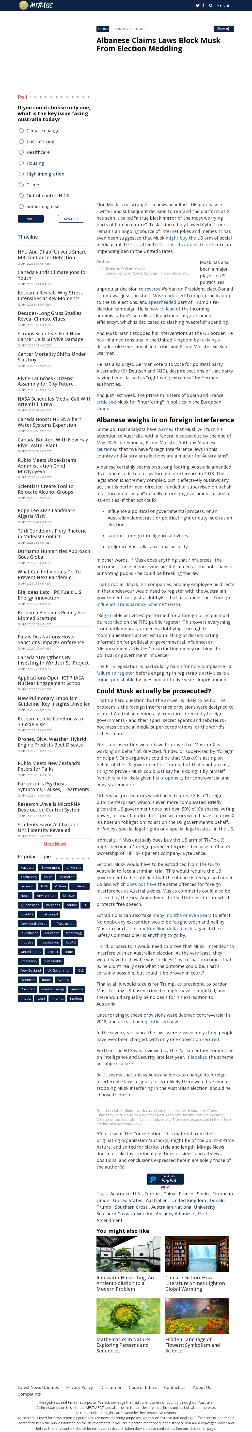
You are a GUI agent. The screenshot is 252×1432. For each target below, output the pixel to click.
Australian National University (183, 1207)
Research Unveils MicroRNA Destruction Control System (49, 807)
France (186, 1194)
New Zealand (31, 970)
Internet (57, 998)
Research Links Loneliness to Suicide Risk (50, 722)
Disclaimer (118, 1387)
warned (165, 429)
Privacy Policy (85, 1387)
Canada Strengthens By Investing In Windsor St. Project (53, 660)
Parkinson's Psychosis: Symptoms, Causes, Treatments (53, 787)
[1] (195, 1417)
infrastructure (64, 923)
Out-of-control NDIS (48, 195)
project (53, 951)
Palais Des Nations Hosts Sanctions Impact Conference (51, 640)
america (77, 989)
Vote (30, 218)
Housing (35, 163)
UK (86, 905)
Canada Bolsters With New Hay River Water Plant (53, 443)
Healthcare (38, 152)
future (46, 979)
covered (104, 897)
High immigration (45, 174)
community (29, 877)
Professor (80, 886)
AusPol (71, 942)
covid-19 (27, 914)
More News (55, 843)
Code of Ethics (152, 1387)
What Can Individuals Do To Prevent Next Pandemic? (49, 575)
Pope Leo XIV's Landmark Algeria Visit (46, 513)
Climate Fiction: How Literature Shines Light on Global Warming (195, 1283)
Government (50, 867)
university (73, 867)
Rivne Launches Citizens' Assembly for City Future (46, 381)
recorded (112, 622)
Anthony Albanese (175, 1214)
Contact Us (186, 1387)
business (53, 905)
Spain (203, 1194)
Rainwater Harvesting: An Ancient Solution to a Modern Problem (125, 1283)
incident (76, 998)
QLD (81, 970)
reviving (208, 340)
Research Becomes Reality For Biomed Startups (51, 615)
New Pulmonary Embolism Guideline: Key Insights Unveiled (54, 701)
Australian (157, 1200)
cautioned (107, 449)
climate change (53, 989)
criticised (106, 402)
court (41, 998)
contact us (166, 1428)
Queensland (30, 905)
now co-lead (162, 309)
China (169, 1194)
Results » (71, 218)
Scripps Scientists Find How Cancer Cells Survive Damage (50, 336)
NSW (44, 886)
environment (46, 895)
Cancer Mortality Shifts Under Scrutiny (52, 357)
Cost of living (40, 141)
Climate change (43, 130)
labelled (199, 1057)
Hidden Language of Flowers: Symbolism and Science (192, 1345)
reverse (152, 289)
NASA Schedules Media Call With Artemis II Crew (55, 402)
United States (127, 1200)
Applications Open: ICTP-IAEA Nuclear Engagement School (51, 681)
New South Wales (34, 923)
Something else (43, 206)
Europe (152, 1194)
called (127, 218)
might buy (177, 238)
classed (131, 377)
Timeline (28, 236)
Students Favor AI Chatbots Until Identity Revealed (48, 827)
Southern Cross (131, 1207)
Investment (29, 933)
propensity (172, 778)
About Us (215, 1387)
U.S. (137, 1194)
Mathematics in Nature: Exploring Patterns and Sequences (123, 1345)
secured (210, 1039)
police (48, 877)
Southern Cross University (124, 1214)
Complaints (30, 1394)
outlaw (146, 473)
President (28, 989)
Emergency (29, 961)
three (212, 1033)
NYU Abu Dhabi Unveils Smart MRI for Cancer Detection (52, 255)
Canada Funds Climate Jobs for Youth (52, 275)
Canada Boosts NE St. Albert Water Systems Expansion (49, 422)
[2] (198, 1417)
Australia (119, 1194)
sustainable (53, 961)
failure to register (115, 673)
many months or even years (182, 915)
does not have (142, 884)
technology (74, 933)
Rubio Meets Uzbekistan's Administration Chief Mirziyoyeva (47, 466)
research (27, 886)
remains (105, 231)
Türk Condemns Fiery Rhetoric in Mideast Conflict (52, 534)
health (26, 895)
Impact (26, 998)
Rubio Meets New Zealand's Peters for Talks (49, 766)
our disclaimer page (198, 1428)
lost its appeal (183, 244)
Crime (33, 185)
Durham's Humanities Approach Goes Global (54, 554)
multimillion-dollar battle (167, 928)
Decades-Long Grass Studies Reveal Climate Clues (49, 316)
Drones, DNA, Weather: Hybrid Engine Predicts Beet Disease (52, 742)
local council (49, 914)
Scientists (28, 979)
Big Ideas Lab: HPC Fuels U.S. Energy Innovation (50, 595)
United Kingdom (188, 1200)
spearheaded (162, 302)
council (72, 905)
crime (69, 951)
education (51, 933)
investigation (49, 942)
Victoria (60, 886)
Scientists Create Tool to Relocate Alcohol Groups (46, 489)
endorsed (175, 295)
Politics (103, 29)
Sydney (63, 979)
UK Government (59, 970)
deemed (186, 1015)
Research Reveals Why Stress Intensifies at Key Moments (50, 296)
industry (27, 942)
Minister (69, 895)
